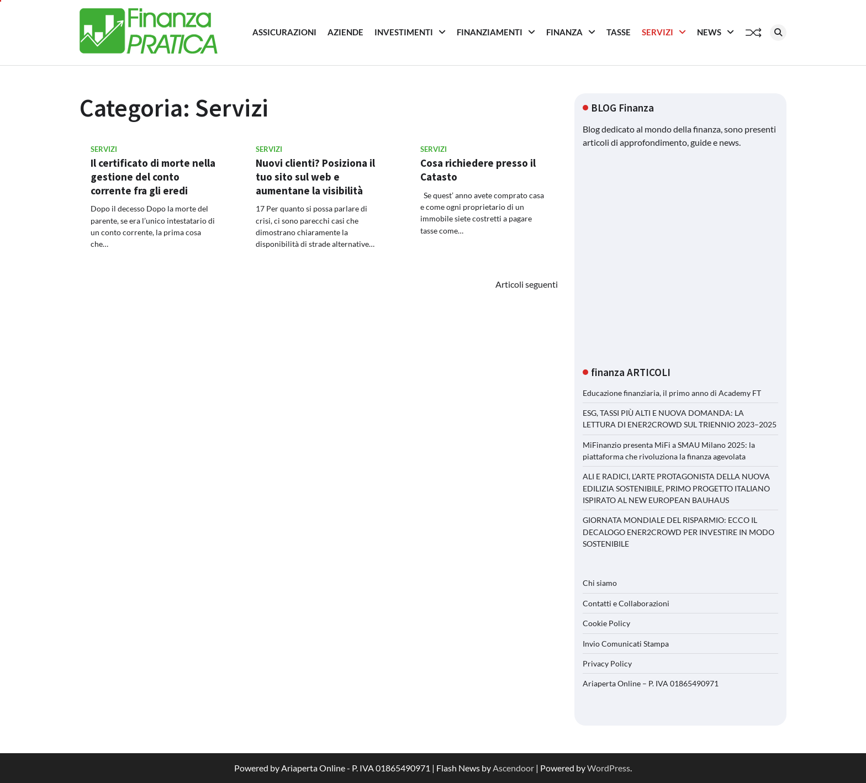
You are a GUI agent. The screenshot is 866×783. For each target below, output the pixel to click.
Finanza (564, 32)
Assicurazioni (284, 32)
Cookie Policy (606, 623)
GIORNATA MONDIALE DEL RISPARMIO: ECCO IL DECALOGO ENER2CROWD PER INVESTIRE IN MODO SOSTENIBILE (678, 531)
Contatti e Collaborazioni (626, 603)
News (709, 32)
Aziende (345, 32)
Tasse (618, 32)
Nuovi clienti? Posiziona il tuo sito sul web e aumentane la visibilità (315, 176)
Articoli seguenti (526, 284)
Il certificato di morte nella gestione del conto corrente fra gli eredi (153, 176)
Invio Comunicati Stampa (626, 643)
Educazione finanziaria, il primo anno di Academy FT (672, 393)
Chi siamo (600, 583)
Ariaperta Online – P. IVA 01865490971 (651, 683)
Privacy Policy (607, 663)
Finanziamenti (489, 32)
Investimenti (403, 32)
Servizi (657, 32)
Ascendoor (513, 768)
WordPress (608, 768)
